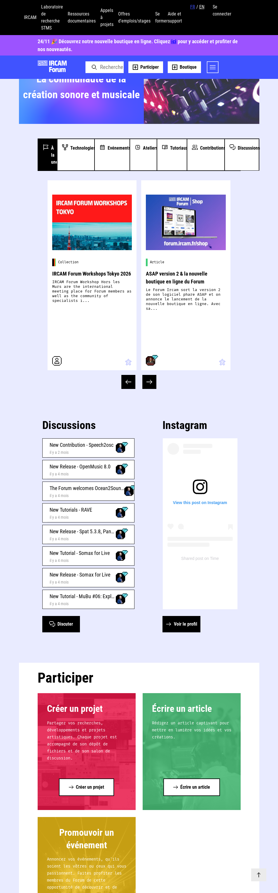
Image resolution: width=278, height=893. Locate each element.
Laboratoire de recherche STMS (52, 17)
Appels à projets (106, 17)
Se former (161, 17)
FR (192, 7)
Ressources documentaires (82, 17)
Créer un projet (75, 708)
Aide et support (175, 17)
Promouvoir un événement (86, 839)
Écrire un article (182, 708)
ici (173, 41)
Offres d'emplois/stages (134, 17)
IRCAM (30, 17)
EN (201, 7)
